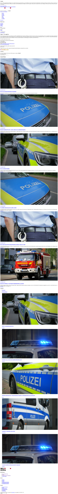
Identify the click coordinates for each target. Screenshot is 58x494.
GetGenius (13, 492)
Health (3, 487)
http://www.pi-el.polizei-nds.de (4, 44)
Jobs (2, 16)
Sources (3, 481)
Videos (3, 17)
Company (3, 18)
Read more (1, 247)
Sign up (1, 11)
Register (6, 11)
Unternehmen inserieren (5, 483)
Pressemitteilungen (4, 489)
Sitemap (3, 480)
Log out (4, 11)
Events (3, 14)
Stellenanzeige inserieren (5, 482)
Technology (3, 490)
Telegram (1, 25)
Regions (3, 15)
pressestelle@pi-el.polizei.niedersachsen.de (8, 43)
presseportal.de (2, 32)
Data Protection (5, 6)
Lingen (1, 30)
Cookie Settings (4, 476)
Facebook (1, 23)
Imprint (1, 6)
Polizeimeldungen (4, 488)
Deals (3, 13)
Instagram (1, 24)
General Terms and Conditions (11, 6)
